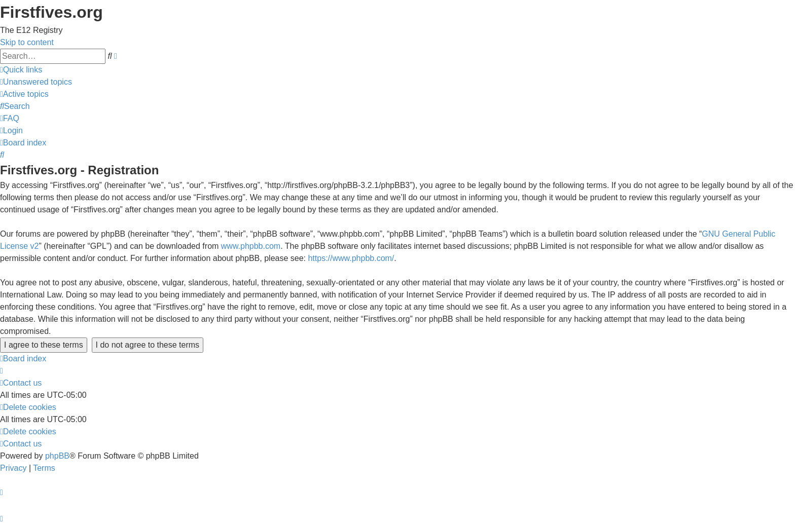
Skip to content (27, 42)
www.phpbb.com (250, 246)
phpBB (57, 456)
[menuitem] (36, 82)
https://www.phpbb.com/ (351, 258)
